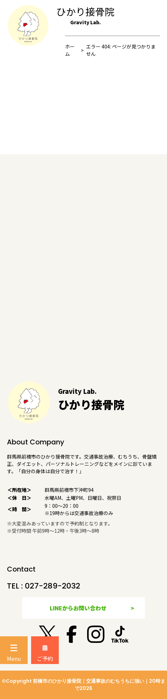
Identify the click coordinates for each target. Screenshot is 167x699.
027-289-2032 (52, 586)
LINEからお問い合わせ (78, 608)
